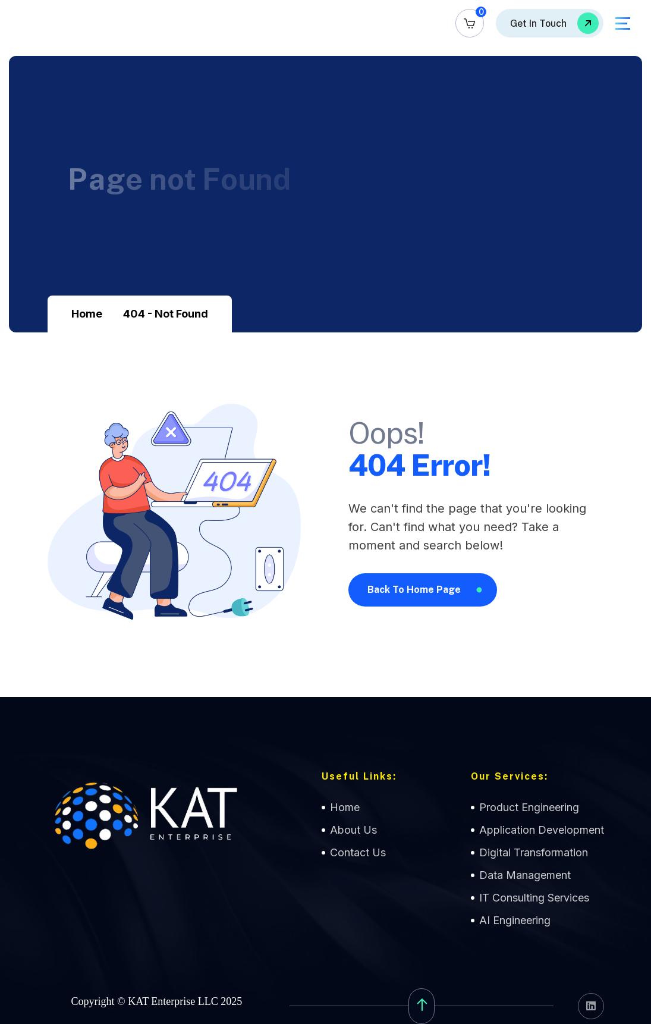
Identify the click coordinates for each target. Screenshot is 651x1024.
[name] (469, 23)
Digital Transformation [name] (533, 852)
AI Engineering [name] (515, 920)
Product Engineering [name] (529, 807)
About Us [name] (353, 830)
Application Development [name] (541, 830)
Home (86, 313)
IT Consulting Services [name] (534, 897)
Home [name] (345, 807)
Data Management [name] (525, 875)
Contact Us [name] (358, 852)
